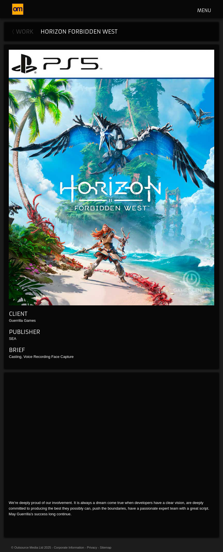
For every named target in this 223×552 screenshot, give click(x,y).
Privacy (92, 547)
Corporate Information (69, 547)
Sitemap (105, 547)
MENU (204, 10)
